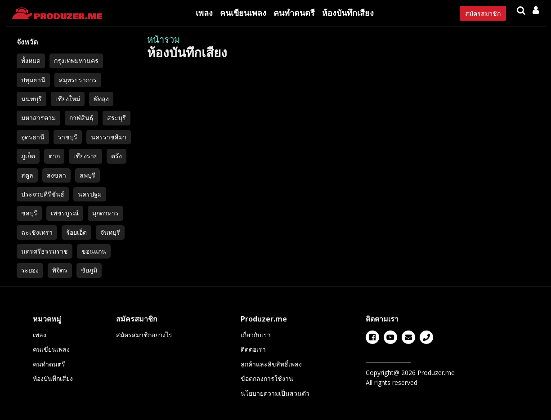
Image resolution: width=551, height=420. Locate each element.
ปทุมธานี (33, 80)
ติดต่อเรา (253, 349)
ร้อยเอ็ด (76, 232)
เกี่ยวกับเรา (256, 335)
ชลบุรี (29, 213)
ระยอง (30, 270)
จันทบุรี (110, 232)
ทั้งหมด (30, 60)
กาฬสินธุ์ (81, 117)
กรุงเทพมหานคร (76, 60)
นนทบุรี (31, 98)
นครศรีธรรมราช (44, 251)
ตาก (54, 156)
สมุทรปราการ (78, 80)
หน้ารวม (163, 39)
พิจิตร (59, 270)
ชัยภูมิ (89, 270)
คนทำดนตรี (294, 12)
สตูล (27, 175)
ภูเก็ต (28, 156)
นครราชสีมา (108, 137)
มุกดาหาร (105, 213)
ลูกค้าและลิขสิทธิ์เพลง (271, 364)
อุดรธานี (33, 137)
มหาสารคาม (38, 117)
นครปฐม (90, 194)
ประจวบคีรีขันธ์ (42, 194)
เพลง (204, 12)
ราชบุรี (67, 137)
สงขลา (56, 175)
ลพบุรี (87, 175)
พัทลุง (101, 98)
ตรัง (116, 156)
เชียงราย (85, 156)
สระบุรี (116, 117)
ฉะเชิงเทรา (37, 232)
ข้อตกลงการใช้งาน (267, 378)
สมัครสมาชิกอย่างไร (144, 335)
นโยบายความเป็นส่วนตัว (275, 393)
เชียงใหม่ (67, 98)
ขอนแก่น (93, 251)
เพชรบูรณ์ (65, 213)
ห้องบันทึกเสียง (348, 12)
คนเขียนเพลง (243, 12)
